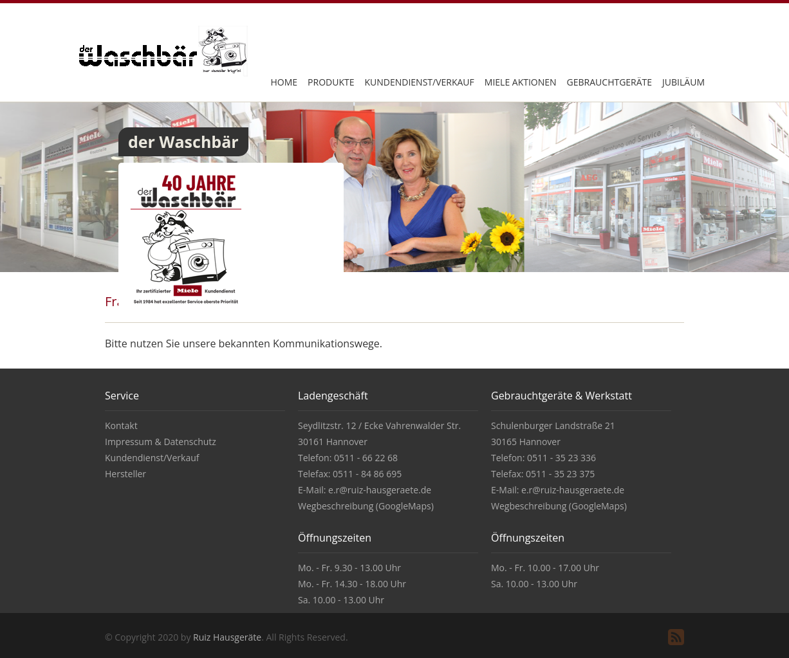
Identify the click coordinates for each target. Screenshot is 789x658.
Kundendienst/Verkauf (419, 82)
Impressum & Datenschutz (160, 441)
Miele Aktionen (521, 82)
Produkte (331, 82)
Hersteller (125, 474)
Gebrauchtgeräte (610, 82)
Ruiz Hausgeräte (227, 637)
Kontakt (121, 425)
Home (283, 82)
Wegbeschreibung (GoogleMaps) (366, 506)
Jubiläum (683, 82)
